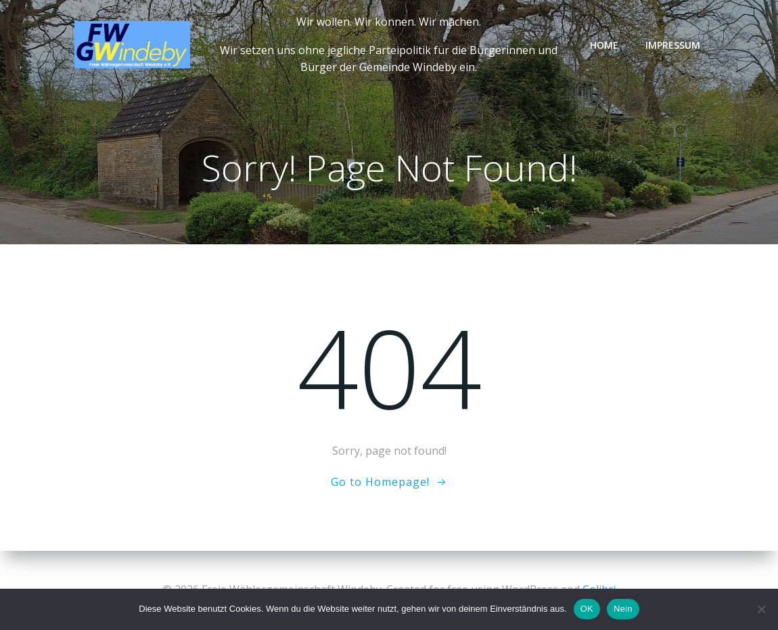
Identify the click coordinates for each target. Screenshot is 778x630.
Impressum (672, 45)
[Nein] (761, 609)
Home (604, 45)
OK (586, 609)
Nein (623, 609)
